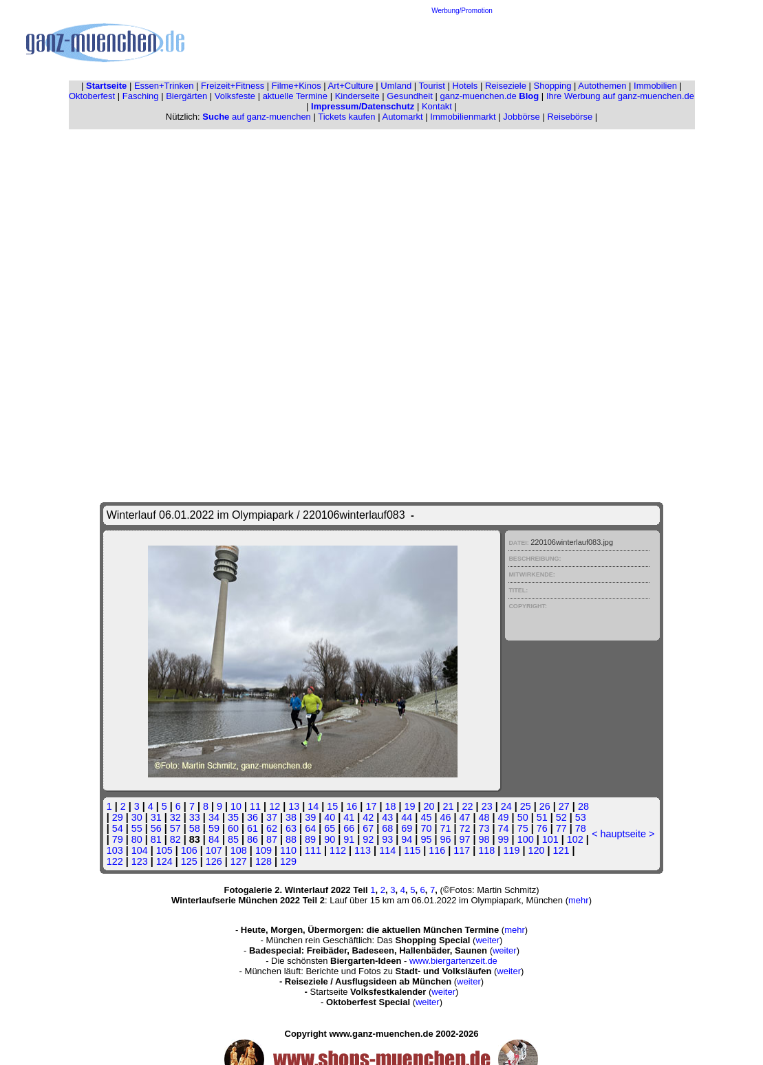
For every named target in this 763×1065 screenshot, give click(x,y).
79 (117, 839)
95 (425, 839)
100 (525, 839)
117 (461, 850)
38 (291, 817)
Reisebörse (569, 116)
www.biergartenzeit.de (453, 961)
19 (409, 806)
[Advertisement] (462, 45)
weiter (487, 940)
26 (544, 806)
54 (117, 828)
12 (274, 806)
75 (522, 828)
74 (503, 828)
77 (561, 828)
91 (348, 839)
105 (164, 850)
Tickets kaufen (346, 116)
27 (564, 806)
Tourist (432, 85)
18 (390, 806)
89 (310, 839)
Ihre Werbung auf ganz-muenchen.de (620, 96)
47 (465, 817)
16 (351, 806)
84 (213, 839)
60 (233, 828)
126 (214, 861)
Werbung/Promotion (462, 10)
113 (362, 850)
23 (487, 806)
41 (348, 817)
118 (486, 850)
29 (117, 817)
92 (368, 839)
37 (271, 817)
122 (115, 861)
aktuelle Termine (295, 96)
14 (313, 806)
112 (338, 850)
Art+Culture (351, 85)
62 (271, 828)
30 (136, 817)
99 (503, 839)
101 (550, 839)
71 (445, 828)
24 (506, 806)
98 (484, 839)
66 (348, 828)
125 (189, 861)
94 (406, 839)
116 (437, 850)
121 (560, 850)
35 (233, 817)
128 (263, 861)
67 (368, 828)
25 (525, 806)
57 (175, 828)
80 (136, 839)
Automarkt (402, 116)
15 (332, 806)
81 (156, 839)
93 (387, 839)
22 (467, 806)
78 (580, 828)
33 (194, 817)
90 (329, 839)
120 (536, 850)
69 (406, 828)
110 (288, 850)
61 (252, 828)
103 (115, 850)
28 (583, 806)
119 (511, 850)
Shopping (553, 85)
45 (425, 817)
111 (313, 850)
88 (291, 839)
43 (387, 817)
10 (235, 806)
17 (370, 806)
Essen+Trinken (164, 85)
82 (175, 839)
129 (288, 861)
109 (263, 850)
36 (252, 817)
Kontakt (437, 106)
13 (293, 806)
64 (310, 828)
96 (445, 839)
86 (252, 839)
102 (575, 839)
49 (503, 817)
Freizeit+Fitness (232, 85)
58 (194, 828)
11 (255, 806)
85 (233, 839)
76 (542, 828)
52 (561, 817)
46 (445, 817)
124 (164, 861)
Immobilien (655, 85)
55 (136, 828)
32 (175, 817)
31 (156, 817)
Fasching (140, 96)
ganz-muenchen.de (489, 96)
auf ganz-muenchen (256, 116)
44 (406, 817)
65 (329, 828)
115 (412, 850)
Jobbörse (521, 116)
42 (368, 817)
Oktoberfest (92, 96)
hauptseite (623, 833)
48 (484, 817)
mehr (578, 900)
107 (214, 850)
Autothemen (602, 85)
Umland (395, 85)
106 (189, 850)
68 (387, 828)
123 (139, 861)
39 (310, 817)
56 (156, 828)
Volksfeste (235, 96)
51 (542, 817)
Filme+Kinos (296, 85)
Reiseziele (505, 85)
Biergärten (186, 96)
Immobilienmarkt (462, 116)
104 (139, 850)
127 (238, 861)
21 (448, 806)
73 (484, 828)
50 (522, 817)
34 (213, 817)
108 (238, 850)
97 (464, 839)
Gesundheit (410, 96)
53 (580, 817)
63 (291, 828)
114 (387, 850)
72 (465, 828)
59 (213, 828)
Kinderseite (357, 96)
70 (425, 828)
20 (429, 806)
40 (329, 817)
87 (271, 839)
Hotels (464, 85)
